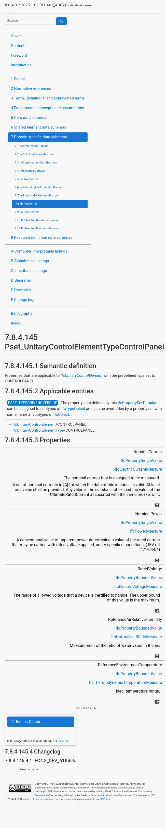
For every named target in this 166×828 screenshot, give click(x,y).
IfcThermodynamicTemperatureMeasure (125, 682)
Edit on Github (25, 721)
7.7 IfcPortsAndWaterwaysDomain (37, 195)
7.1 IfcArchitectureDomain (31, 146)
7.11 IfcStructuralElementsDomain (37, 228)
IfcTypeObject (73, 408)
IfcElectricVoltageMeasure (138, 586)
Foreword (19, 55)
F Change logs (23, 299)
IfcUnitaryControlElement (81, 375)
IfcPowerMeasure (146, 531)
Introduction (21, 65)
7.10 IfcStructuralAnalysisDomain (36, 220)
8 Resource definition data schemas (41, 237)
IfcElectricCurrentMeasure (138, 469)
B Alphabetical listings (30, 261)
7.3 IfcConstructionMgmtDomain (36, 162)
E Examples (21, 290)
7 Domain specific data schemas (39, 137)
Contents (18, 45)
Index (15, 323)
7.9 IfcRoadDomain (27, 212)
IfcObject (61, 414)
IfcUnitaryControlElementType (38, 430)
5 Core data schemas (29, 117)
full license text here (42, 799)
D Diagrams (21, 280)
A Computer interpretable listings (39, 251)
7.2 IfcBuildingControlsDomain (34, 154)
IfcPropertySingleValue (141, 460)
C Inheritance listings (29, 270)
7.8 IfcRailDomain (27, 203)
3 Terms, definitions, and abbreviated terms (48, 98)
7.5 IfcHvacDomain (27, 179)
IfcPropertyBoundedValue (139, 577)
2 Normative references (31, 88)
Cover (16, 36)
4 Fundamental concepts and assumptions (47, 108)
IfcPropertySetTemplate (138, 402)
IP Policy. (105, 799)
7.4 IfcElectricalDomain (30, 170)
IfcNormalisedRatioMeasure (136, 636)
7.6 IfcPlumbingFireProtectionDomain (39, 187)
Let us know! (61, 741)
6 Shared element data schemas (38, 127)
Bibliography (21, 313)
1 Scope (18, 79)
